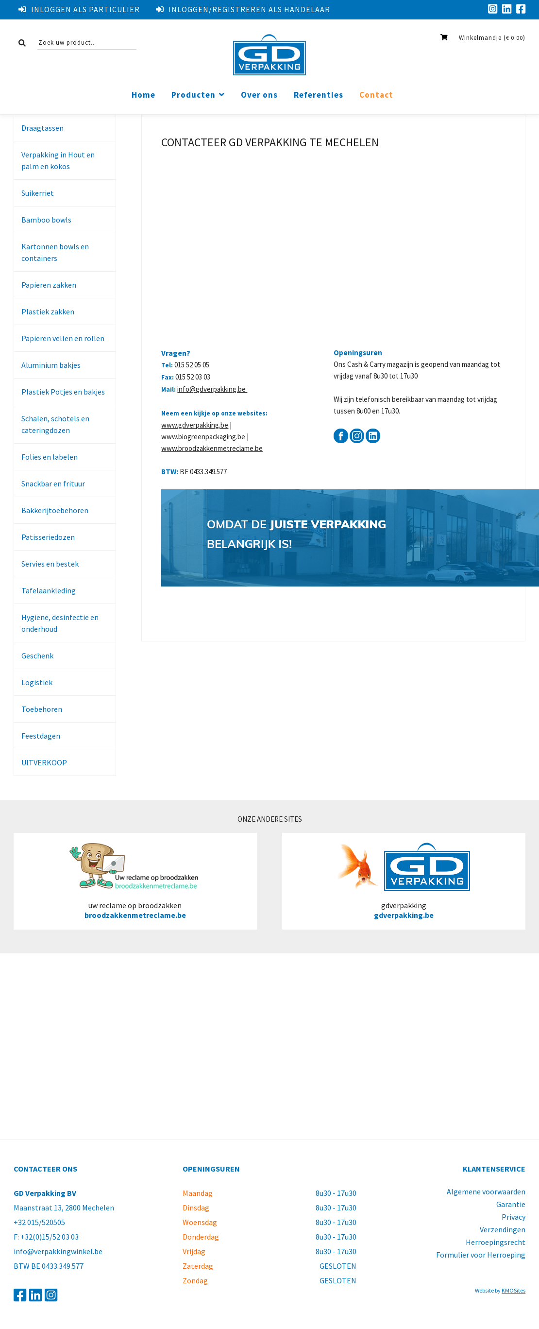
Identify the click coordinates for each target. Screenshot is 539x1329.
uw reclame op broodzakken (135, 881)
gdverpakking (403, 881)
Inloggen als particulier (79, 9)
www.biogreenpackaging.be (203, 436)
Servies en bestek (50, 564)
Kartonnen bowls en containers (55, 252)
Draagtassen (42, 128)
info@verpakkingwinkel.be (58, 1251)
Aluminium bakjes (51, 365)
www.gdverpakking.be (194, 425)
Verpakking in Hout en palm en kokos (58, 160)
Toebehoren (41, 709)
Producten (193, 95)
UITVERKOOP (44, 762)
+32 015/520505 (39, 1222)
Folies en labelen (49, 457)
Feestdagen (40, 736)
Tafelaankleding (48, 590)
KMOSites (513, 1290)
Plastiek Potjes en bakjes (63, 392)
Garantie (510, 1204)
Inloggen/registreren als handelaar (243, 9)
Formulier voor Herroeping (480, 1255)
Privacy (513, 1217)
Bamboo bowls (46, 219)
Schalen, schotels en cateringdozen (55, 424)
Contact (376, 95)
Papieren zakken (48, 285)
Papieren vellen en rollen (62, 338)
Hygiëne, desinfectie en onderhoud (60, 623)
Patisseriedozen (48, 537)
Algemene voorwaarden (486, 1191)
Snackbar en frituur (53, 483)
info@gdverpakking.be (212, 389)
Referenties (318, 95)
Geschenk (37, 655)
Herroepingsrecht (495, 1242)
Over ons (259, 95)
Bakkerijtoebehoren (54, 510)
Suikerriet (37, 193)
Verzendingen (502, 1229)
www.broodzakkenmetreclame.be (212, 448)
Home (143, 95)
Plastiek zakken (47, 311)
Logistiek (36, 682)
